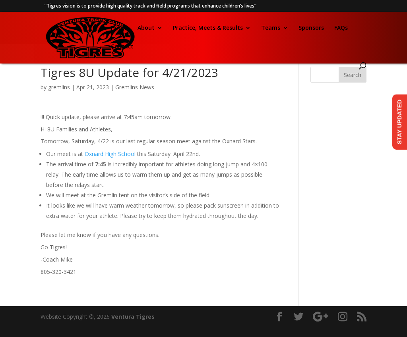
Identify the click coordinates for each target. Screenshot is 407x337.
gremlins (59, 87)
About (146, 28)
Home (119, 28)
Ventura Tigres (133, 316)
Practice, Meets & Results (208, 28)
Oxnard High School (110, 154)
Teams (270, 28)
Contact (122, 47)
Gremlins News (134, 87)
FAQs (341, 28)
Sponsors (311, 28)
